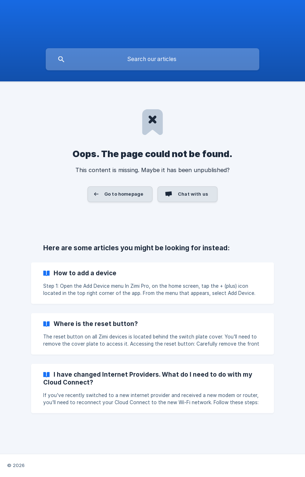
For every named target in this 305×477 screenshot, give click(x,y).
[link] (152, 283)
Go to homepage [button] (123, 194)
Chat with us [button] (193, 194)
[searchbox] (152, 59)
